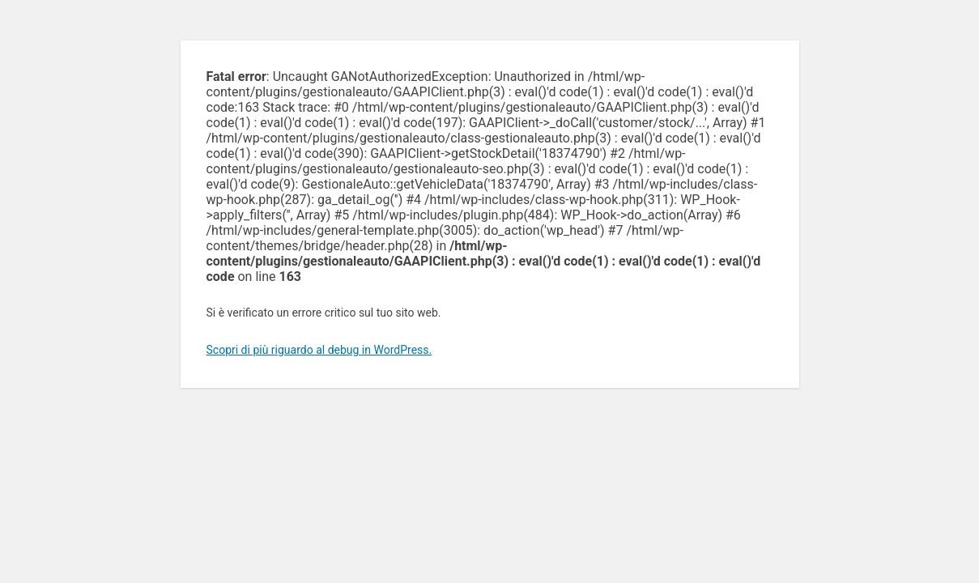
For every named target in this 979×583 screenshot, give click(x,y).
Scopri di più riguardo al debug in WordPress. (319, 349)
